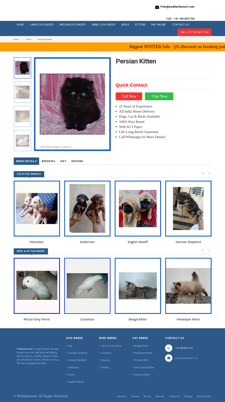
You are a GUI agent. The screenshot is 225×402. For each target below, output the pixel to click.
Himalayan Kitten (188, 319)
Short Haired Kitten (144, 367)
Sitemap (188, 396)
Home (16, 39)
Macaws (105, 360)
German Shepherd (188, 242)
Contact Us (174, 396)
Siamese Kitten (142, 374)
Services (135, 396)
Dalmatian (37, 242)
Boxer (71, 374)
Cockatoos (87, 319)
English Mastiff (138, 242)
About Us (122, 396)
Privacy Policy (204, 396)
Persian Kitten (141, 360)
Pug (70, 345)
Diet (63, 161)
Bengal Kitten (138, 319)
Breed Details (26, 161)
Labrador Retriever (78, 352)
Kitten (28, 39)
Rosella (105, 367)
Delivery (160, 396)
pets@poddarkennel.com (186, 358)
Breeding (48, 161)
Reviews (77, 161)
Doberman (87, 242)
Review (148, 396)
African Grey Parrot (37, 319)
